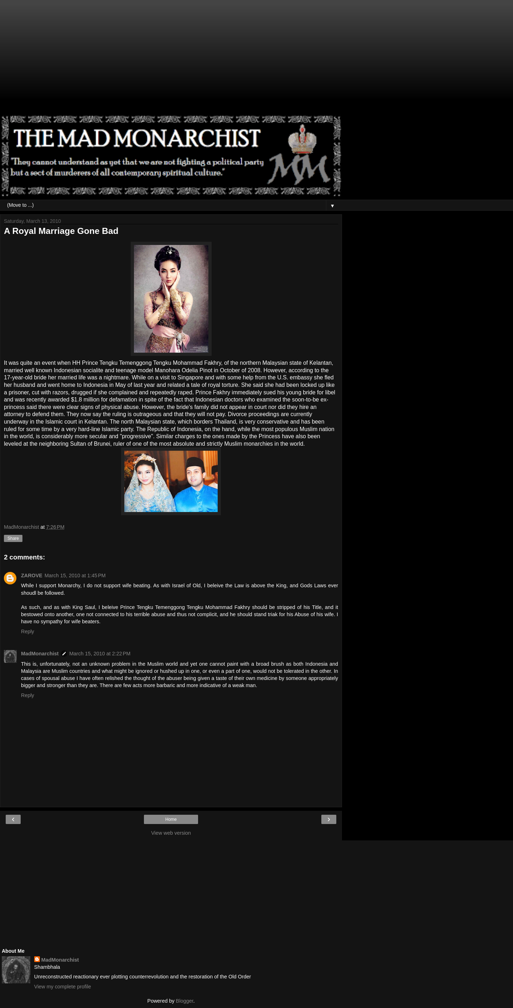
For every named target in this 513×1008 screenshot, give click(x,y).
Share (13, 538)
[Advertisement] (171, 61)
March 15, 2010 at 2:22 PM (100, 653)
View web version (171, 833)
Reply (27, 631)
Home (171, 819)
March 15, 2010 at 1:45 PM (75, 575)
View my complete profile (62, 986)
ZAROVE (31, 575)
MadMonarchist (40, 653)
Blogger (184, 1001)
